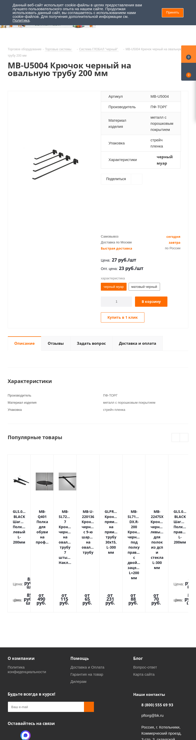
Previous (176, 437)
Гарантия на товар (86, 619)
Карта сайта (144, 619)
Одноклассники (13, 680)
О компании (21, 603)
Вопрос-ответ (145, 612)
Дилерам (78, 626)
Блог (138, 603)
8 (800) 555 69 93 (157, 649)
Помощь (79, 603)
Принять (172, 12)
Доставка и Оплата (87, 612)
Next (184, 437)
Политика (21, 20)
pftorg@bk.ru (152, 660)
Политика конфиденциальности (27, 614)
